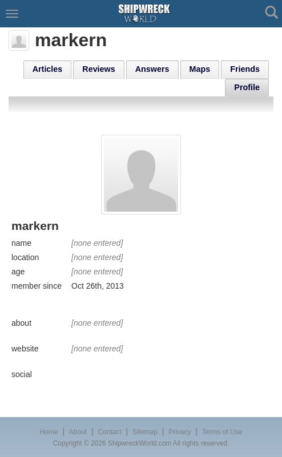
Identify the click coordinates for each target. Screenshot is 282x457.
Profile (247, 87)
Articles (48, 69)
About (78, 432)
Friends (245, 69)
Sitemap (145, 432)
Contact (109, 432)
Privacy (179, 432)
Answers (152, 69)
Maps (200, 69)
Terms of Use (222, 432)
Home (49, 432)
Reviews (98, 69)
